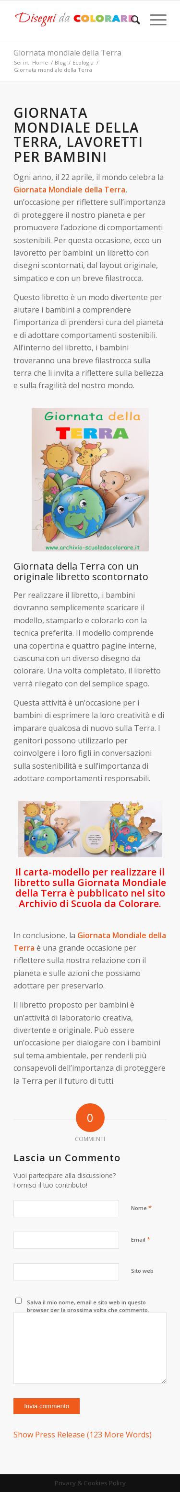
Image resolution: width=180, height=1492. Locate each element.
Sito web (142, 1270)
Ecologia (83, 62)
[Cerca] (130, 19)
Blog (60, 62)
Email (140, 1239)
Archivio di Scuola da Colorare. (90, 903)
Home (40, 62)
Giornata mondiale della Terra (67, 52)
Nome (141, 1207)
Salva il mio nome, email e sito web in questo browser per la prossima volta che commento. (88, 1306)
